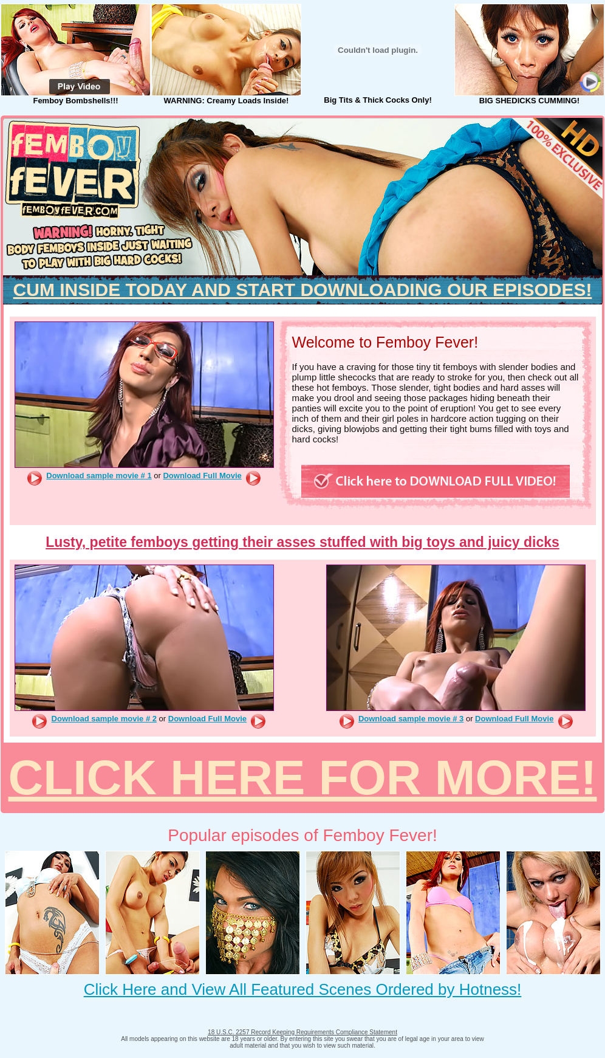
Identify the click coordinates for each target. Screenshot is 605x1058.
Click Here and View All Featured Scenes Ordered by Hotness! (303, 989)
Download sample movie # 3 (410, 718)
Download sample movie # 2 (104, 718)
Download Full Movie (202, 475)
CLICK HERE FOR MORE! (303, 778)
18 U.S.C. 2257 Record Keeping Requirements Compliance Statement (302, 1032)
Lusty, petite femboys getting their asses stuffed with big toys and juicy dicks (302, 542)
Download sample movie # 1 (98, 475)
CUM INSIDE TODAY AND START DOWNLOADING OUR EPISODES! (302, 290)
